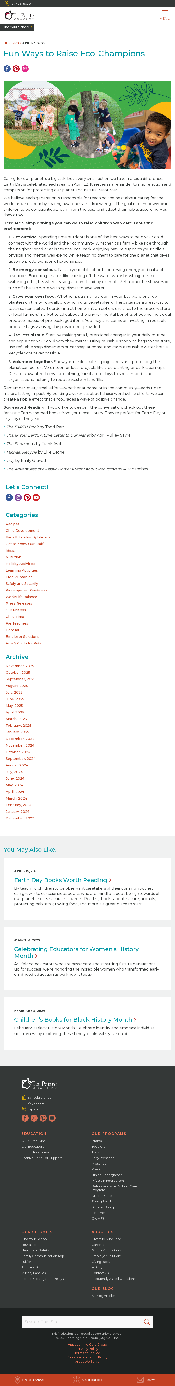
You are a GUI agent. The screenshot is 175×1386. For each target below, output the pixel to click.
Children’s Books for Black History (75, 1019)
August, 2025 (17, 686)
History (97, 1267)
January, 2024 (17, 811)
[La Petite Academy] (17, 15)
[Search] (147, 1322)
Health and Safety (35, 1250)
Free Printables (19, 577)
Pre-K (96, 1169)
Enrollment (30, 1267)
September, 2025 (20, 679)
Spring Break (102, 1201)
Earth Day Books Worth (62, 880)
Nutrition (13, 557)
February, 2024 (18, 805)
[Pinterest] (16, 68)
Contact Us (100, 1273)
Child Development (22, 531)
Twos (95, 1152)
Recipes (13, 524)
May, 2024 (14, 785)
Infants (97, 1141)
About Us (103, 1232)
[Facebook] (7, 68)
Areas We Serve (87, 1361)
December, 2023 (20, 818)
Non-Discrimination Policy (87, 1357)
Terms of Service (87, 1353)
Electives (98, 1213)
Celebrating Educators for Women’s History (76, 952)
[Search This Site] (87, 1322)
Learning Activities (22, 570)
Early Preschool (103, 1158)
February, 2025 (18, 725)
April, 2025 (15, 712)
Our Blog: (13, 43)
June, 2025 (15, 699)
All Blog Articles (103, 1296)
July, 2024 (14, 772)
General (12, 630)
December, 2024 (20, 739)
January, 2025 (17, 732)
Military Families (34, 1273)
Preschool (99, 1163)
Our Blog (103, 1288)
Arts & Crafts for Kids (23, 643)
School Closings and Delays (43, 1279)
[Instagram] (18, 497)
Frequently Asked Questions (113, 1279)
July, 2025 (14, 692)
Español (34, 1109)
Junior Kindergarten (107, 1175)
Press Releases (19, 603)
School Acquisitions (106, 1250)
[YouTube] (36, 497)
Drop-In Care (102, 1196)
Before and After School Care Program (114, 1188)
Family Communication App (43, 1256)
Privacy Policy (87, 1349)
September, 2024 (21, 758)
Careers (98, 1244)
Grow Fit (98, 1218)
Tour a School (32, 1244)
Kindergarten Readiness (26, 590)
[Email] (25, 68)
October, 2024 (18, 752)
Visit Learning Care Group (87, 1344)
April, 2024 (15, 792)
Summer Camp (103, 1207)
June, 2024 (15, 778)
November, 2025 (20, 666)
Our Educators (33, 1146)
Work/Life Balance (21, 597)
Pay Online (36, 1103)
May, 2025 (14, 706)
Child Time (15, 617)
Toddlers (98, 1146)
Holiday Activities (20, 564)
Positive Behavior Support (42, 1158)
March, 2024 (16, 798)
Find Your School (15, 27)
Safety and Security (22, 584)
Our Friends (16, 610)
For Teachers (17, 623)
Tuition (27, 1262)
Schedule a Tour (40, 1097)
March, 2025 (16, 719)
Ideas (10, 550)
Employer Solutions (22, 636)
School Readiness (35, 1152)
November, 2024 (20, 745)
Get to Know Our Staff (24, 544)
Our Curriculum (33, 1141)
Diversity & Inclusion (107, 1239)
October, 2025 (18, 672)
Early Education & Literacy (28, 537)
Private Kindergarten (108, 1180)
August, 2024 (17, 765)
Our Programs (109, 1134)
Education (34, 1134)
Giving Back (101, 1262)
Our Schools (37, 1232)
